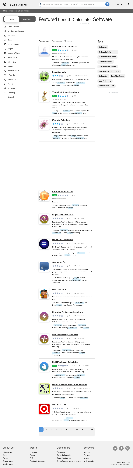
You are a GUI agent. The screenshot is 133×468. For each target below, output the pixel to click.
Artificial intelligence (16, 31)
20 (92, 429)
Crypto (10, 49)
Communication (14, 44)
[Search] (74, 4)
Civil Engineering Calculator (65, 335)
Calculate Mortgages (107, 66)
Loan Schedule (105, 81)
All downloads (89, 461)
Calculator (103, 76)
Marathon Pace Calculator (64, 46)
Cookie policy (8, 464)
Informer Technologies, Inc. (120, 465)
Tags (11, 11)
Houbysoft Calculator (62, 240)
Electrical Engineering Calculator (67, 312)
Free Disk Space (117, 76)
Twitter (127, 448)
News (5, 455)
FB (121, 448)
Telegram (115, 448)
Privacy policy (8, 461)
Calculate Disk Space (107, 57)
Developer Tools (14, 58)
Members (33, 452)
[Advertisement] (84, 30)
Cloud (10, 40)
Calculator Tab (59, 405)
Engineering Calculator (62, 215)
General (11, 97)
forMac (86, 458)
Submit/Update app (64, 458)
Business (11, 36)
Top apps (87, 455)
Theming (11, 93)
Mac (5, 11)
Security (11, 84)
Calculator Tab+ (59, 262)
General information (64, 455)
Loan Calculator (59, 72)
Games (10, 66)
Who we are (7, 452)
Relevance (45, 41)
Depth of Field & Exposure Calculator (69, 384)
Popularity (58, 41)
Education (12, 62)
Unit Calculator (59, 289)
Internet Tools (13, 71)
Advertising (61, 452)
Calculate (103, 47)
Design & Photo (14, 53)
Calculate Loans (105, 62)
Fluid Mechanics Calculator (65, 362)
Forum (32, 455)
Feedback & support (37, 461)
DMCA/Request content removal (69, 461)
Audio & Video (13, 27)
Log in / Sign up (127, 4)
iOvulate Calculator (61, 120)
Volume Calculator (106, 86)
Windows (27, 19)
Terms (5, 458)
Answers (87, 452)
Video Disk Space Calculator (65, 92)
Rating (69, 41)
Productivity (12, 80)
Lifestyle (11, 75)
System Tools (13, 88)
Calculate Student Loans (109, 71)
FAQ (31, 458)
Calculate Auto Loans (107, 52)
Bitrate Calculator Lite (62, 191)
